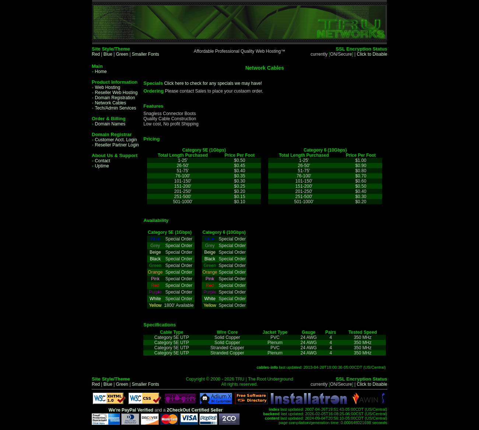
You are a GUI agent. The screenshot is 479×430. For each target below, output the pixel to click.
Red (96, 54)
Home (99, 71)
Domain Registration (113, 97)
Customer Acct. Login (114, 139)
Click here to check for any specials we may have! (213, 83)
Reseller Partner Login (115, 145)
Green (122, 54)
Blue (108, 54)
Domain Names (108, 123)
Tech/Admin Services (114, 108)
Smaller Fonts (145, 54)
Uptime (100, 166)
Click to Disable (372, 54)
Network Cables (109, 102)
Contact (101, 160)
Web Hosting (106, 87)
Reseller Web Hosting (114, 92)
